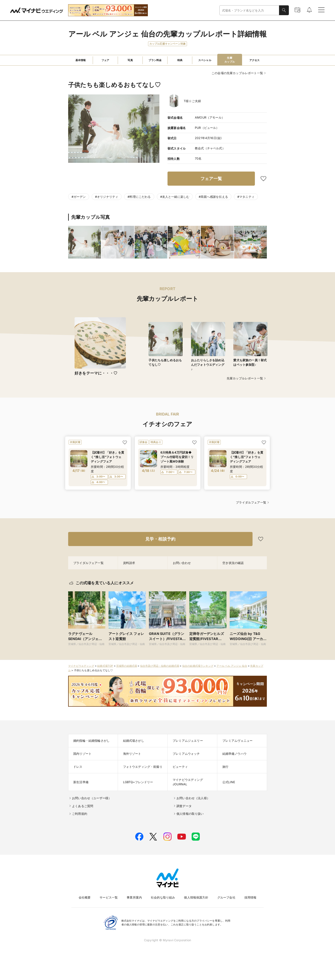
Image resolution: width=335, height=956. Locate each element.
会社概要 (85, 897)
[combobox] (249, 10)
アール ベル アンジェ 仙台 (231, 665)
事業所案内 (134, 897)
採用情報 (250, 897)
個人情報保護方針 (196, 897)
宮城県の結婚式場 (126, 665)
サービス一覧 (109, 897)
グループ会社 (226, 897)
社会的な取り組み (163, 897)
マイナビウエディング (81, 665)
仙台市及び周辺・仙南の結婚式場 (159, 665)
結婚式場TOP (105, 665)
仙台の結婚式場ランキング (197, 665)
